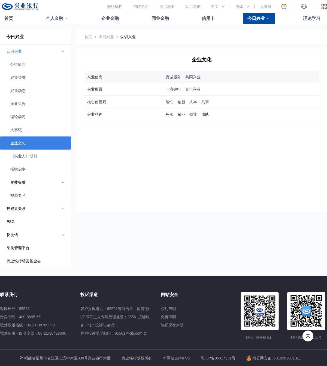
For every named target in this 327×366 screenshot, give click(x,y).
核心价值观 (96, 102)
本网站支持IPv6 (176, 358)
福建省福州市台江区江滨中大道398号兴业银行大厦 (67, 358)
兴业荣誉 (18, 77)
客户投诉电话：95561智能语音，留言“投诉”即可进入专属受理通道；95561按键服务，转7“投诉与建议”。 (115, 317)
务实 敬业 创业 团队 (187, 114)
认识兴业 (128, 37)
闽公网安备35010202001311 (273, 358)
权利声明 (168, 309)
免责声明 (168, 317)
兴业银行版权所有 (137, 358)
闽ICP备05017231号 (218, 358)
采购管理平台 (18, 248)
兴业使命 (94, 77)
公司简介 (18, 64)
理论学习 (311, 18)
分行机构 (114, 6)
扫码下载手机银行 (259, 337)
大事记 (16, 130)
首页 (8, 18)
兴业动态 (18, 90)
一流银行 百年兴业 (183, 89)
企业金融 (110, 18)
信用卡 (208, 18)
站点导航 (193, 6)
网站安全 (169, 294)
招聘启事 (18, 169)
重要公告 (18, 104)
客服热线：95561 (15, 309)
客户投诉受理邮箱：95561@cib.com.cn (113, 333)
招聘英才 (141, 6)
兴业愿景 (94, 89)
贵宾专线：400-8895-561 (21, 317)
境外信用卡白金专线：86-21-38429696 (33, 333)
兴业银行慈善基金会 (24, 261)
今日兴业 (256, 18)
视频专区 (18, 195)
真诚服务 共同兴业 (183, 77)
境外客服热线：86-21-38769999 (27, 325)
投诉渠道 (89, 294)
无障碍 (265, 6)
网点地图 (167, 6)
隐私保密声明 (172, 325)
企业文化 (18, 143)
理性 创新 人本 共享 (187, 102)
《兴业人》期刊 (23, 156)
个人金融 (54, 18)
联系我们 (8, 294)
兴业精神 (94, 114)
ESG (11, 221)
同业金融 (160, 18)
